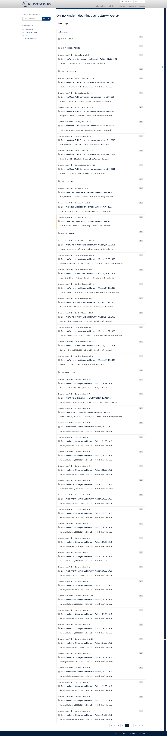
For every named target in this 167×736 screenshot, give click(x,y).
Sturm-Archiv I (64, 32)
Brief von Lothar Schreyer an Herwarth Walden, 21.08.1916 (85, 614)
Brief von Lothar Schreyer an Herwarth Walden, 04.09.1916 (85, 657)
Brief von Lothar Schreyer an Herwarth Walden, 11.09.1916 (85, 686)
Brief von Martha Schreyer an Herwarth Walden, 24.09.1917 (85, 412)
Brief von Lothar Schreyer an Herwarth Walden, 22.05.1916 (85, 484)
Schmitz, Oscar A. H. (68, 71)
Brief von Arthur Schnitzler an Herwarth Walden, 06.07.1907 (85, 207)
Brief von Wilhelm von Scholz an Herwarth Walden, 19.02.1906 (86, 331)
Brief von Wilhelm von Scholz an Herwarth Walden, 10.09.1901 (86, 245)
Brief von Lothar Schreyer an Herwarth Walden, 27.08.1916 (85, 643)
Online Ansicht (28, 29)
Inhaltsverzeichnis (29, 32)
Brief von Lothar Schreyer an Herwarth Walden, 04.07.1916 (85, 556)
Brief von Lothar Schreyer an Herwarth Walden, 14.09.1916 (85, 715)
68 (118, 725)
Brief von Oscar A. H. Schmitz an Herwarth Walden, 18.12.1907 (86, 140)
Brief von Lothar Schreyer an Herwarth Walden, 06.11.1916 (85, 384)
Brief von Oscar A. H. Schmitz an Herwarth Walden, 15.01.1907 (86, 82)
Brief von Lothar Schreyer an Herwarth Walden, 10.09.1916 (85, 672)
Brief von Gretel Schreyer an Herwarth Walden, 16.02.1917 (85, 398)
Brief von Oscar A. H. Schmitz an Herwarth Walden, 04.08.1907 (86, 111)
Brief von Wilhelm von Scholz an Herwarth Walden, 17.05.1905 (86, 259)
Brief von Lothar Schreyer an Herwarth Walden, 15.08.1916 (85, 585)
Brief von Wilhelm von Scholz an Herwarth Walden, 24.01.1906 (86, 317)
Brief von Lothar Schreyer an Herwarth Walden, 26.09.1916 (85, 427)
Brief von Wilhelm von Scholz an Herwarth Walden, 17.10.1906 (86, 360)
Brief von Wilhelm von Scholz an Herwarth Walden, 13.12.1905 (86, 302)
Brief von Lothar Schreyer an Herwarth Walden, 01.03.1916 (85, 441)
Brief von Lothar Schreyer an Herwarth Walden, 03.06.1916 (85, 513)
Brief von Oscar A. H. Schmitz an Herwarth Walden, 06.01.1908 (86, 155)
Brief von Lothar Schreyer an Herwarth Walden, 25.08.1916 (85, 628)
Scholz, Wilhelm (66, 234)
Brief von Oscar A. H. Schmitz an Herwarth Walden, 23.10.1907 (86, 126)
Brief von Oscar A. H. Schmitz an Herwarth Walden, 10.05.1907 (86, 97)
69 (123, 725)
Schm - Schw (65, 39)
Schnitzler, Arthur (67, 181)
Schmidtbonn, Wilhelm (69, 48)
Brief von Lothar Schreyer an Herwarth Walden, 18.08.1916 (85, 600)
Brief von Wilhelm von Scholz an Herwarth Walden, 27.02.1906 (86, 346)
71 (131, 725)
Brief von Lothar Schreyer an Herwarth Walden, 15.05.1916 (85, 470)
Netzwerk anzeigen (30, 38)
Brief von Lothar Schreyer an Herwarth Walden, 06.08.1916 (85, 571)
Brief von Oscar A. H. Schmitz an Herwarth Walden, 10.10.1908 (86, 169)
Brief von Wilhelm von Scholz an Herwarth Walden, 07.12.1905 (86, 288)
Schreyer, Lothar (66, 372)
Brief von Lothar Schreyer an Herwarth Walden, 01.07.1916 (85, 542)
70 (127, 725)
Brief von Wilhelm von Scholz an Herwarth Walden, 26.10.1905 (86, 274)
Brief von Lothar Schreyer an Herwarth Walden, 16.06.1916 (85, 528)
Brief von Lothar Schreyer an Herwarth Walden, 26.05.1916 (85, 499)
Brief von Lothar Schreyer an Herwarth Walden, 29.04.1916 (85, 456)
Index (25, 35)
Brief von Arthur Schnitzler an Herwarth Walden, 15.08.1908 (85, 221)
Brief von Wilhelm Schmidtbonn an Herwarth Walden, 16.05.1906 (87, 59)
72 (136, 725)
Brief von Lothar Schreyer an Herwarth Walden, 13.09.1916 (85, 701)
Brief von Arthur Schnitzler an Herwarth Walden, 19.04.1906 (85, 192)
